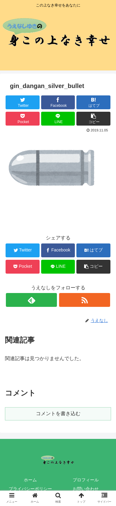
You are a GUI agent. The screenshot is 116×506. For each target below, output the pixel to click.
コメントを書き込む (58, 413)
